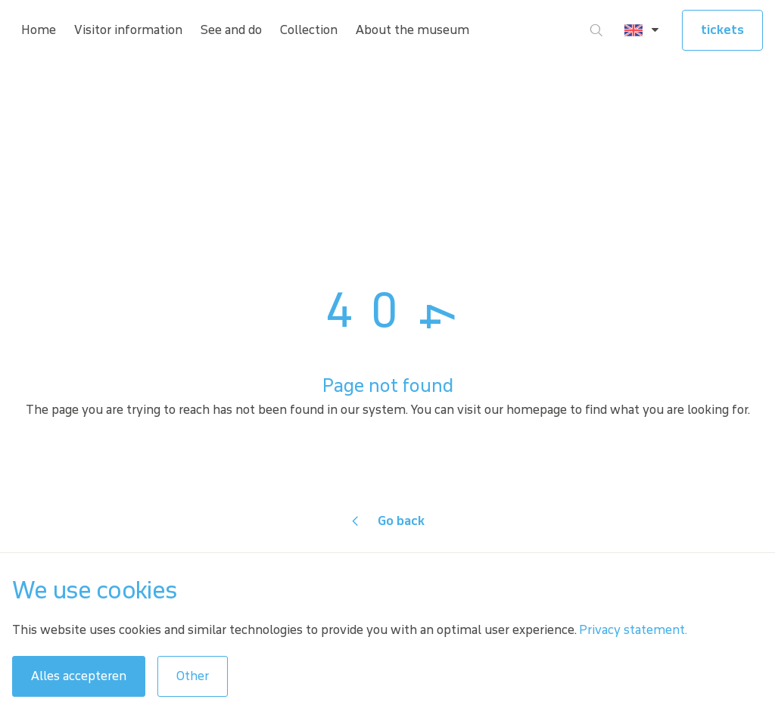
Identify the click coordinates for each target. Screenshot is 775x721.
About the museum (412, 30)
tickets (722, 30)
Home (38, 30)
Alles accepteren (78, 676)
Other (192, 676)
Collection (309, 30)
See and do (231, 30)
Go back (401, 521)
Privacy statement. (633, 630)
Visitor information (128, 30)
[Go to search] (596, 30)
